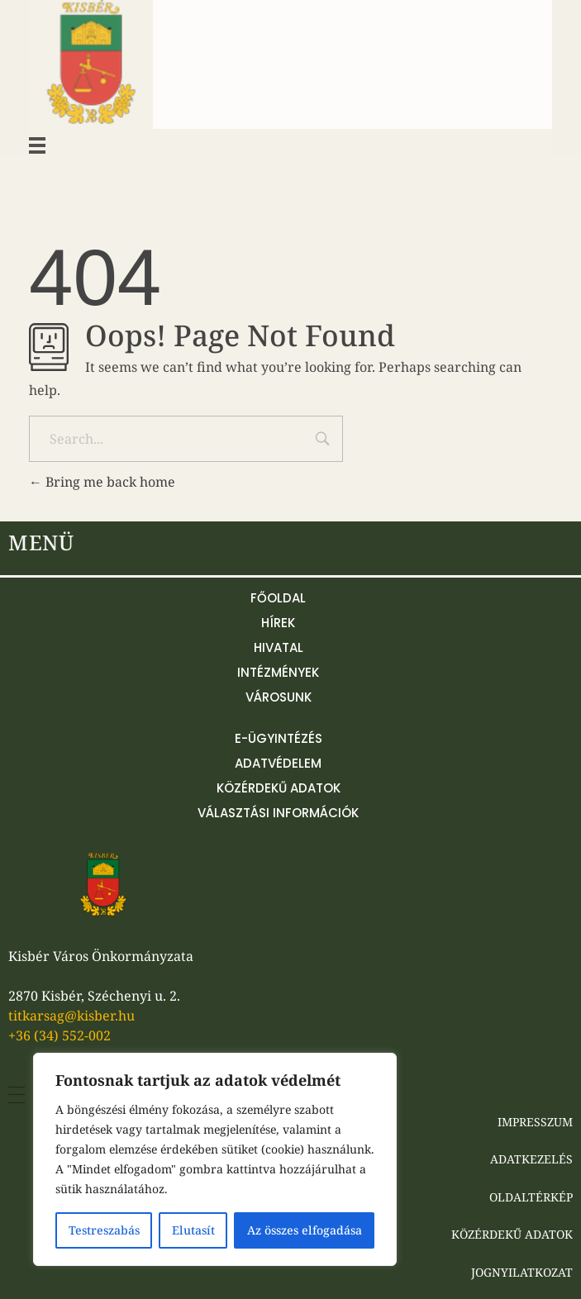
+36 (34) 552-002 (59, 1035)
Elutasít (193, 1230)
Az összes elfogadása (304, 1230)
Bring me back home (102, 482)
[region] (215, 1159)
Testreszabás (104, 1230)
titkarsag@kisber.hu (71, 1015)
